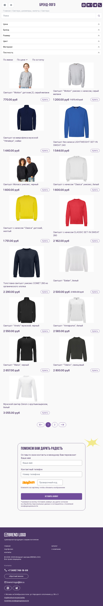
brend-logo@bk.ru (15, 582)
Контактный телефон (31, 469)
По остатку (38, 59)
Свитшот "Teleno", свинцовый (68, 365)
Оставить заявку (51, 496)
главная (7, 546)
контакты (7, 552)
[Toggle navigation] (4, 5)
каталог (54, 546)
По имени (8, 59)
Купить (45, 100)
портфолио (8, 549)
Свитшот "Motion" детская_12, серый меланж (26, 92)
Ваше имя (26, 458)
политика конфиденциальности (16, 601)
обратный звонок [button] (16, 576)
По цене (21, 59)
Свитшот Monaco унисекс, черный (20, 184)
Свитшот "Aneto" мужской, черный (21, 325)
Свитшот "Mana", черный (16, 365)
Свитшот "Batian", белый (65, 280)
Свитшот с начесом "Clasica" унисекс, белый (76, 184)
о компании (56, 549)
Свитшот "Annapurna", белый (68, 325)
